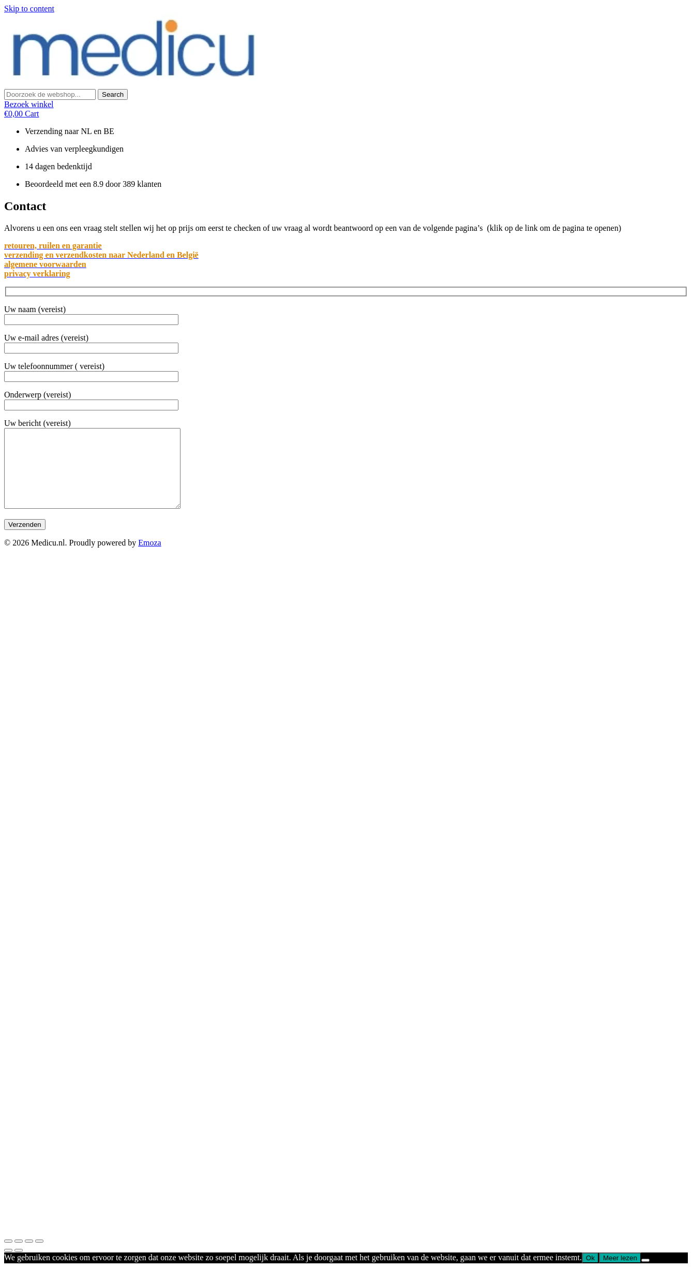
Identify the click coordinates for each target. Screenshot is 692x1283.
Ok (590, 1273)
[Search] (113, 94)
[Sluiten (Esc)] (8, 1256)
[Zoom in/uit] (39, 1256)
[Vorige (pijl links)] (8, 1265)
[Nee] (645, 1275)
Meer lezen (620, 1273)
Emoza (149, 558)
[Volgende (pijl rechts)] (18, 1265)
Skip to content (29, 8)
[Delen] (18, 1256)
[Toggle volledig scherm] (29, 1256)
